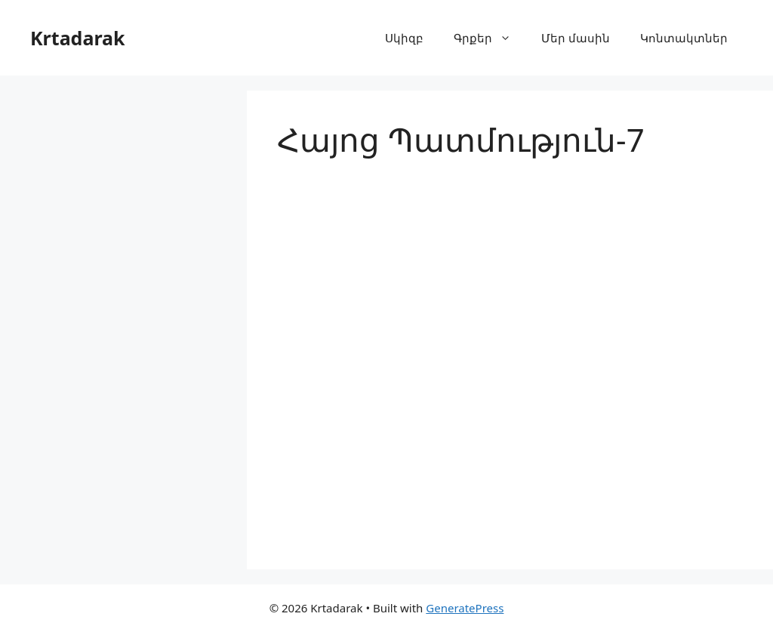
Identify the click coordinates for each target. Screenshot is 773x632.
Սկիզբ (404, 37)
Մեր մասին (575, 37)
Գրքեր (490, 37)
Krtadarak (77, 38)
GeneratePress (465, 607)
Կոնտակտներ (684, 37)
